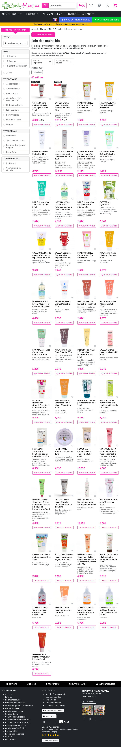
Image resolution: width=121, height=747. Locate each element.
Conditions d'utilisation (15, 717)
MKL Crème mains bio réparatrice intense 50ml (85, 204)
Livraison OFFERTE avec (60, 24)
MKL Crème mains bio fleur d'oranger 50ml (108, 255)
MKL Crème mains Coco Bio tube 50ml (63, 351)
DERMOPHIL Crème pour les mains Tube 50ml (86, 402)
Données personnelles (15, 702)
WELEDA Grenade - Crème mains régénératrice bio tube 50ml (63, 256)
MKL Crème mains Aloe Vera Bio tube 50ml (40, 204)
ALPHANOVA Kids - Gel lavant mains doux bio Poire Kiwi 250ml (108, 611)
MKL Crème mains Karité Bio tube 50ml (86, 302)
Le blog (31, 684)
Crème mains (12, 93)
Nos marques (53, 14)
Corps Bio (59, 29)
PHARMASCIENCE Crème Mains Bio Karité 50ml (85, 105)
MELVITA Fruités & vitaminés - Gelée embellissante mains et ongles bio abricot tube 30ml (86, 559)
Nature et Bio (46, 29)
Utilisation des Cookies (53, 710)
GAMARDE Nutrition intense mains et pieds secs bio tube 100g (64, 155)
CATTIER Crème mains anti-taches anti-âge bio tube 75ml (40, 106)
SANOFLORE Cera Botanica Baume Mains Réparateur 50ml (63, 404)
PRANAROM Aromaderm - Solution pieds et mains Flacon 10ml (40, 453)
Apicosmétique (12, 84)
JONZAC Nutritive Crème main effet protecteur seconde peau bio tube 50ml (86, 155)
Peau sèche (11, 152)
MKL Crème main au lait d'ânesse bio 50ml (109, 502)
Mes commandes (53, 697)
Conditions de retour (14, 711)
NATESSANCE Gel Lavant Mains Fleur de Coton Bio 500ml (41, 304)
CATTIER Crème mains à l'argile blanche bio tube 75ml (62, 106)
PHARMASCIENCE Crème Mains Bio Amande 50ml (108, 154)
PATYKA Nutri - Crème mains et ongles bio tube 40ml (84, 453)
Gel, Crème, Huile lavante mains (14, 99)
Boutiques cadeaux (80, 14)
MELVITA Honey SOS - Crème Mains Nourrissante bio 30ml (86, 353)
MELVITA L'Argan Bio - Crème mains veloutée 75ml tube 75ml (109, 558)
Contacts (11, 684)
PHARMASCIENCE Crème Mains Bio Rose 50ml (85, 255)
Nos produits (12, 14)
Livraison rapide (77, 684)
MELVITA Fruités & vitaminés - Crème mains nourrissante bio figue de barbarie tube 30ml (41, 504)
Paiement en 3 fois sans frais (17, 719)
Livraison (9, 697)
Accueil (34, 29)
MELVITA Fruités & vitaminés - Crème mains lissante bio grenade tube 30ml (108, 453)
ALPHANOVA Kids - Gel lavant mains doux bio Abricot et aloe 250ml (86, 611)
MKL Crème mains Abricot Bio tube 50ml (108, 304)
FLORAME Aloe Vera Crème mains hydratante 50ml (41, 352)
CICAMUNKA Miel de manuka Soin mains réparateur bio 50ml (41, 255)
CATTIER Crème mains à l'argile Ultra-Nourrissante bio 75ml (63, 503)
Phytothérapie (12, 115)
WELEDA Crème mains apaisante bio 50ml (109, 352)
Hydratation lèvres (14, 105)
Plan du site (10, 739)
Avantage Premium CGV (15, 725)
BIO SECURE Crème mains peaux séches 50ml (41, 557)
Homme (11, 56)
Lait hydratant (12, 110)
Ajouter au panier (42, 124)
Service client (49, 716)
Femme (11, 61)
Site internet (89, 702)
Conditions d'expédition (15, 728)
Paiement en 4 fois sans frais (17, 722)
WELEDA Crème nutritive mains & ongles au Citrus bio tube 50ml (109, 404)
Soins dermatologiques (75, 19)
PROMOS (32, 14)
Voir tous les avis (50, 740)
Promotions (37, 72)
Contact (8, 736)
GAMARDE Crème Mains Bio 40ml (40, 152)
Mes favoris (50, 699)
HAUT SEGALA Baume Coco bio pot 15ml (64, 451)
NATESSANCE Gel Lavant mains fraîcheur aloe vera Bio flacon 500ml (63, 206)
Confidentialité (11, 714)
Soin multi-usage (13, 120)
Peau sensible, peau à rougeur (15, 146)
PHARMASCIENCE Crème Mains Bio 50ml (63, 304)
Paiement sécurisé (105, 684)
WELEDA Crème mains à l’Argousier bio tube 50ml (41, 656)
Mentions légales (12, 708)
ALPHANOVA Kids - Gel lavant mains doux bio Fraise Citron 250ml (40, 611)
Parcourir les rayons (43, 34)
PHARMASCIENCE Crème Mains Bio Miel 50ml (108, 105)
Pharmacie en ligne (106, 19)
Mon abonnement (53, 702)
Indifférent (11, 135)
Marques (8, 36)
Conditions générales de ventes (19, 705)
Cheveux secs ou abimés (13, 169)
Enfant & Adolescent (16, 66)
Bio (9, 73)
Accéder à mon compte (55, 694)
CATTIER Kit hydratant (105, 203)
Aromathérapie (13, 88)
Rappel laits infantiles (14, 734)
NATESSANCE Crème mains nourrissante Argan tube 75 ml (64, 557)
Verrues (9, 124)
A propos (9, 694)
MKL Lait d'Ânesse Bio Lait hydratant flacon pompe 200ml (86, 502)
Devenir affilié (11, 731)
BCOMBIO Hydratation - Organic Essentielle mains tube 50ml (41, 404)
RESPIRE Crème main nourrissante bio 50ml (63, 610)
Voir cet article (64, 527)
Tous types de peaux (15, 140)
